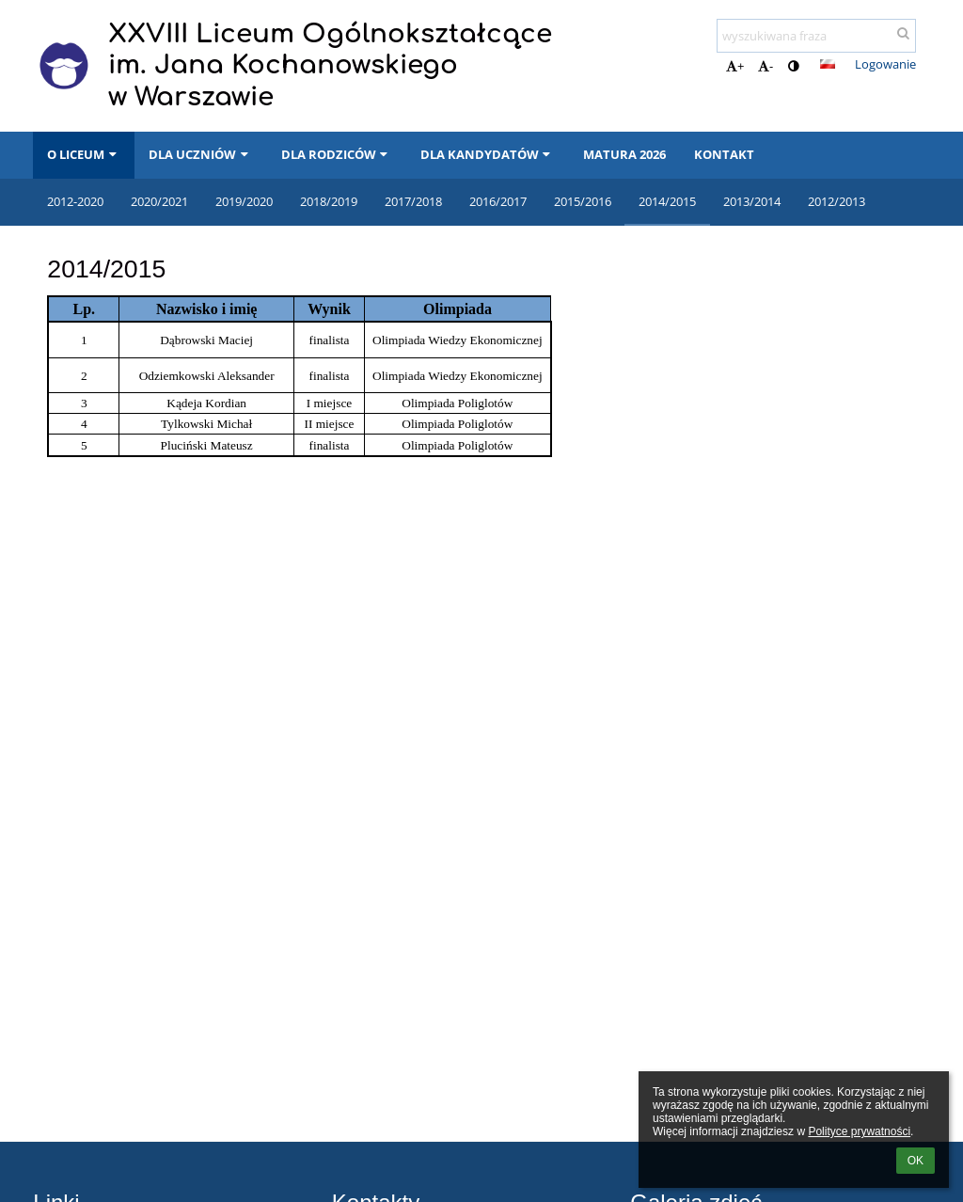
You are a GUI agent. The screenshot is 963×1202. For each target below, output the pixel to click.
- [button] (765, 65)
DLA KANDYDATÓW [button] (487, 154)
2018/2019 (328, 201)
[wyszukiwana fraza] (816, 36)
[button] (827, 64)
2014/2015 (667, 201)
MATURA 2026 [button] (624, 154)
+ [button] (735, 65)
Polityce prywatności (859, 1131)
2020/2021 (159, 201)
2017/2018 (413, 201)
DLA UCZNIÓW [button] (200, 154)
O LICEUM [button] (83, 154)
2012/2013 (836, 201)
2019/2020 (244, 201)
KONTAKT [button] (724, 154)
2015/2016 (582, 201)
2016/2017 (498, 201)
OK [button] (916, 1160)
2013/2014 (752, 201)
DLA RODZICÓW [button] (336, 154)
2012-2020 (75, 201)
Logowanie (885, 63)
